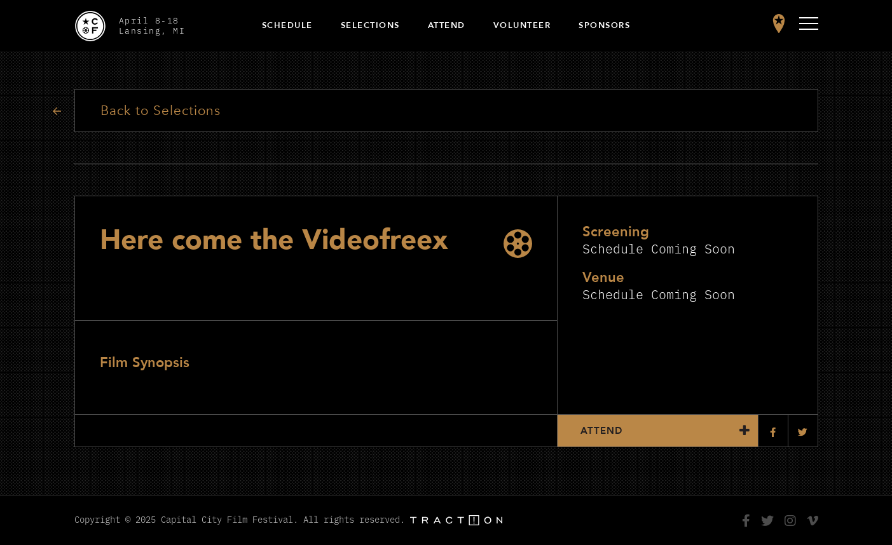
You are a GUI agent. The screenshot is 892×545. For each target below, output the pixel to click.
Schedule (287, 25)
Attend (446, 25)
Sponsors (604, 25)
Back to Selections (160, 111)
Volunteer (522, 25)
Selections (370, 25)
